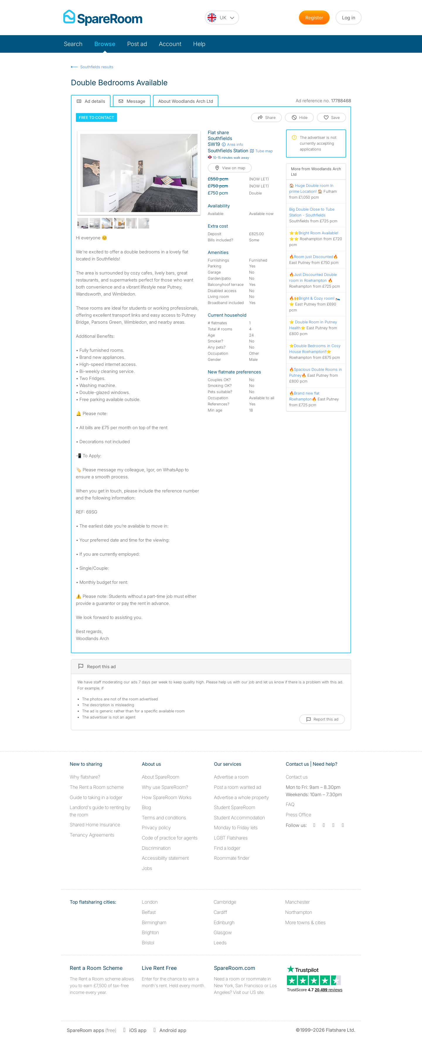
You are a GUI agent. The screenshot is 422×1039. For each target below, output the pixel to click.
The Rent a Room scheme (97, 787)
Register (314, 18)
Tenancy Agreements (92, 835)
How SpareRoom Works (166, 797)
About (160, 777)
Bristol (148, 943)
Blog (146, 807)
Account (170, 43)
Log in (348, 18)
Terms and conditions (164, 817)
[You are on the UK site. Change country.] (222, 18)
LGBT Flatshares (231, 838)
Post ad (137, 43)
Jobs (147, 868)
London (150, 902)
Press (298, 815)
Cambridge (225, 902)
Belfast (149, 912)
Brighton (150, 932)
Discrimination (156, 848)
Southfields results (96, 66)
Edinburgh (224, 922)
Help (199, 43)
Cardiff (220, 912)
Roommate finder (231, 858)
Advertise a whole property (241, 797)
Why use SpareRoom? (165, 787)
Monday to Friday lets (236, 827)
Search (73, 43)
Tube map (261, 151)
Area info (232, 144)
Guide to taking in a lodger (96, 797)
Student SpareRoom (234, 807)
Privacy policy (156, 827)
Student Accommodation (239, 817)
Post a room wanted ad (237, 787)
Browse (104, 43)
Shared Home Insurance (95, 825)
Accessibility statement (165, 858)
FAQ (290, 804)
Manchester (297, 902)
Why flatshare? (85, 777)
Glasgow (223, 932)
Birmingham (154, 922)
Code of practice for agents (170, 838)
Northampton (298, 912)
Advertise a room (231, 777)
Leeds (220, 943)
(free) (91, 1030)
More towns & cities (305, 922)
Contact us (297, 777)
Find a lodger (227, 848)
